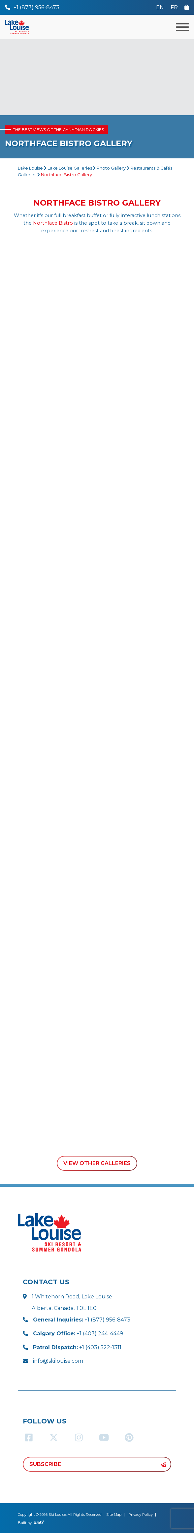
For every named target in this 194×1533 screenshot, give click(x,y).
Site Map (113, 1514)
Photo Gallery (111, 168)
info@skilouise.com (58, 1361)
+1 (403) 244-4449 (78, 1333)
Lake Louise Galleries (70, 168)
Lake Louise (30, 168)
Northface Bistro (53, 223)
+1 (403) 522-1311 (77, 1347)
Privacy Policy (140, 1514)
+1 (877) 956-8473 (81, 1320)
